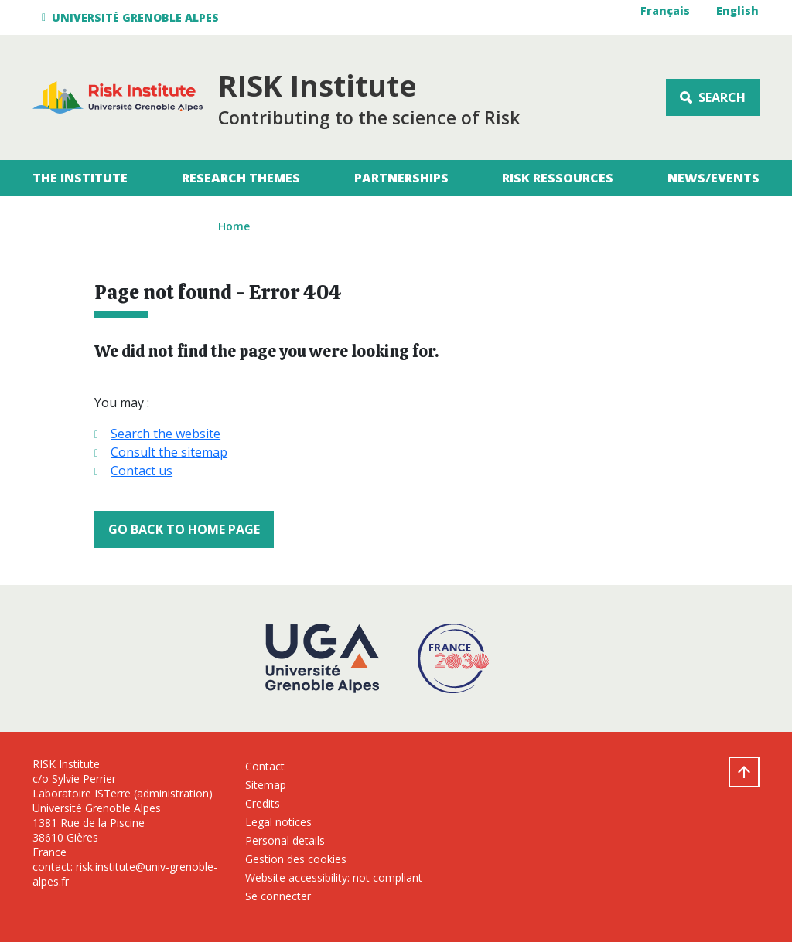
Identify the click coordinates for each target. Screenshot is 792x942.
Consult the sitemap (169, 452)
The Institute (80, 177)
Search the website (165, 433)
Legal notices (278, 821)
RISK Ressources (557, 177)
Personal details (285, 840)
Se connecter (278, 896)
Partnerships (401, 177)
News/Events (713, 177)
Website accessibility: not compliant (333, 877)
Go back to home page (184, 529)
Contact (265, 766)
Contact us (141, 470)
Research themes (241, 177)
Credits (262, 803)
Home (234, 226)
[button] (132, 17)
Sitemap (265, 784)
